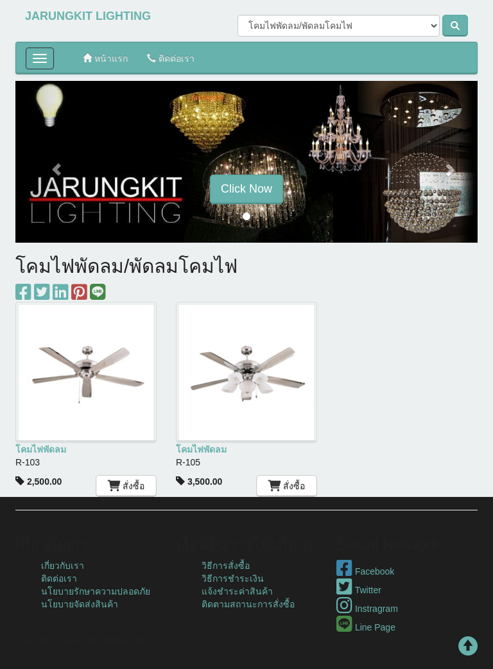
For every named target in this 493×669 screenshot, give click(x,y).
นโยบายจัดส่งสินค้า (79, 604)
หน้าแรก (105, 58)
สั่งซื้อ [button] (126, 486)
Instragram (367, 609)
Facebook (365, 571)
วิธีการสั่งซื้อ (226, 565)
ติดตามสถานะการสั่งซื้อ (248, 604)
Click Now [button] (246, 188)
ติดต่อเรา (171, 58)
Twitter (358, 590)
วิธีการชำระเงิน (233, 578)
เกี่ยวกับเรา (62, 565)
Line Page (365, 627)
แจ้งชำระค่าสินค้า (237, 591)
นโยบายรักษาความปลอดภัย (95, 591)
